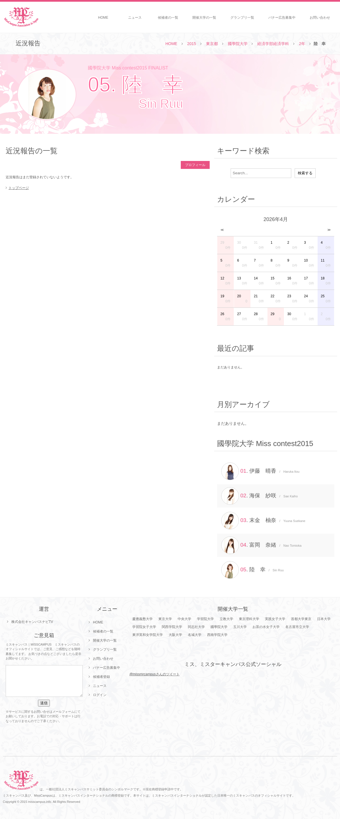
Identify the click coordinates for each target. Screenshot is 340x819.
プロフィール (195, 165)
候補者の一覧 (168, 18)
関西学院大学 (172, 627)
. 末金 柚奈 (263, 520)
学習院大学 (205, 619)
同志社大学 (196, 627)
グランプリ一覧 (242, 18)
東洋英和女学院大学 (147, 635)
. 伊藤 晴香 (260, 471)
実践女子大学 (275, 619)
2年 (302, 43)
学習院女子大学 (144, 627)
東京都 (212, 43)
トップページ (18, 188)
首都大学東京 (301, 619)
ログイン (100, 695)
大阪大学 (175, 635)
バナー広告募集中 (282, 18)
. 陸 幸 (252, 570)
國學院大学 (238, 43)
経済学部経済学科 (273, 43)
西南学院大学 (217, 635)
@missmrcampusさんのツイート (154, 674)
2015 (191, 43)
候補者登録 (101, 677)
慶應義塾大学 (142, 619)
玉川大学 (240, 627)
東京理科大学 (249, 619)
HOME (103, 18)
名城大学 (194, 635)
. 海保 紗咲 (259, 496)
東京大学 (165, 619)
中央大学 (184, 619)
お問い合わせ (320, 18)
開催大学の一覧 (204, 18)
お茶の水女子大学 (266, 627)
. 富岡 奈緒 (261, 545)
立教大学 (226, 619)
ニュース (135, 18)
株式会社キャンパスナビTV (32, 622)
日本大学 (324, 619)
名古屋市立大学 (297, 627)
